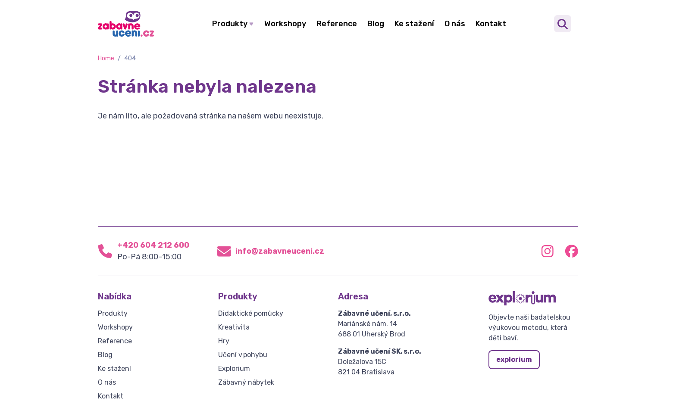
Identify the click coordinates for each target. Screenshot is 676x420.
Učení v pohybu (242, 355)
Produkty (229, 23)
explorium (514, 359)
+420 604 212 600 (153, 245)
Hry (223, 341)
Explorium (234, 368)
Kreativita (234, 327)
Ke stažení (414, 23)
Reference (336, 23)
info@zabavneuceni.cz (279, 251)
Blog (375, 23)
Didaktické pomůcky (250, 313)
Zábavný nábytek (246, 382)
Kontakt (491, 23)
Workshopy (285, 23)
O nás (454, 23)
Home (106, 58)
